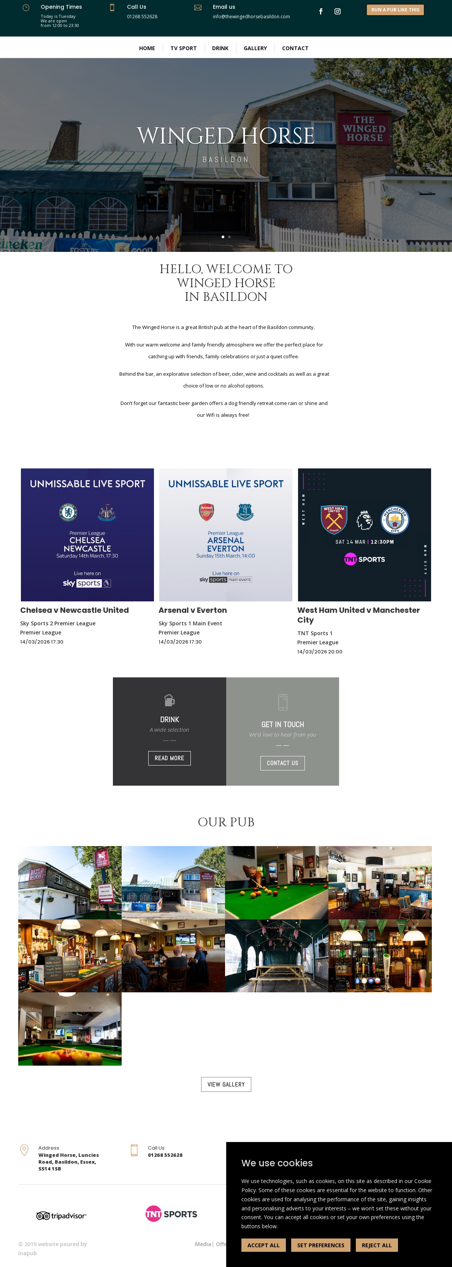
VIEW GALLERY (226, 1084)
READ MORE (169, 758)
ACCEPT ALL (263, 1245)
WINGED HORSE (226, 137)
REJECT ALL (377, 1245)
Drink (220, 48)
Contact (295, 48)
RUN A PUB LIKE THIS (395, 9)
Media (203, 1244)
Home (147, 48)
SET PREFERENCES (320, 1245)
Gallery (255, 48)
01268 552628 (142, 16)
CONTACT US (282, 763)
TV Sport (183, 48)
